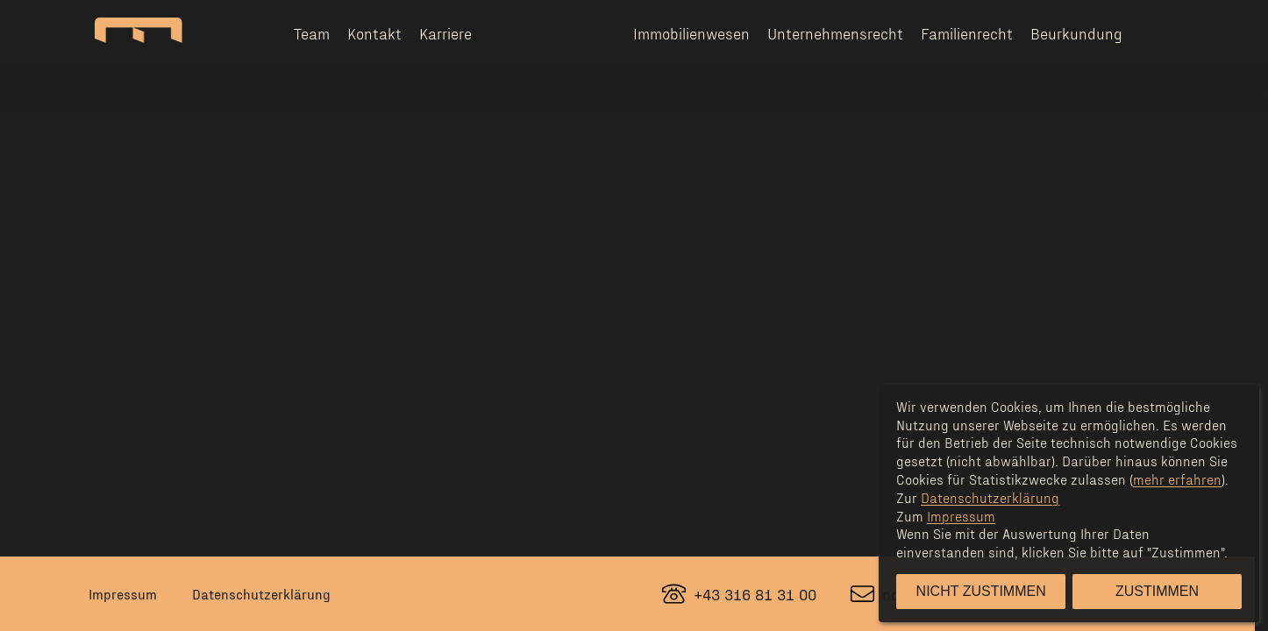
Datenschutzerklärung (261, 593)
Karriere (445, 33)
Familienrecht (967, 33)
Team (312, 33)
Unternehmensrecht (835, 33)
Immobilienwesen (691, 33)
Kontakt (374, 33)
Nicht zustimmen (981, 591)
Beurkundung (1076, 33)
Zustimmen (1157, 591)
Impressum (123, 593)
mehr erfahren (1177, 479)
